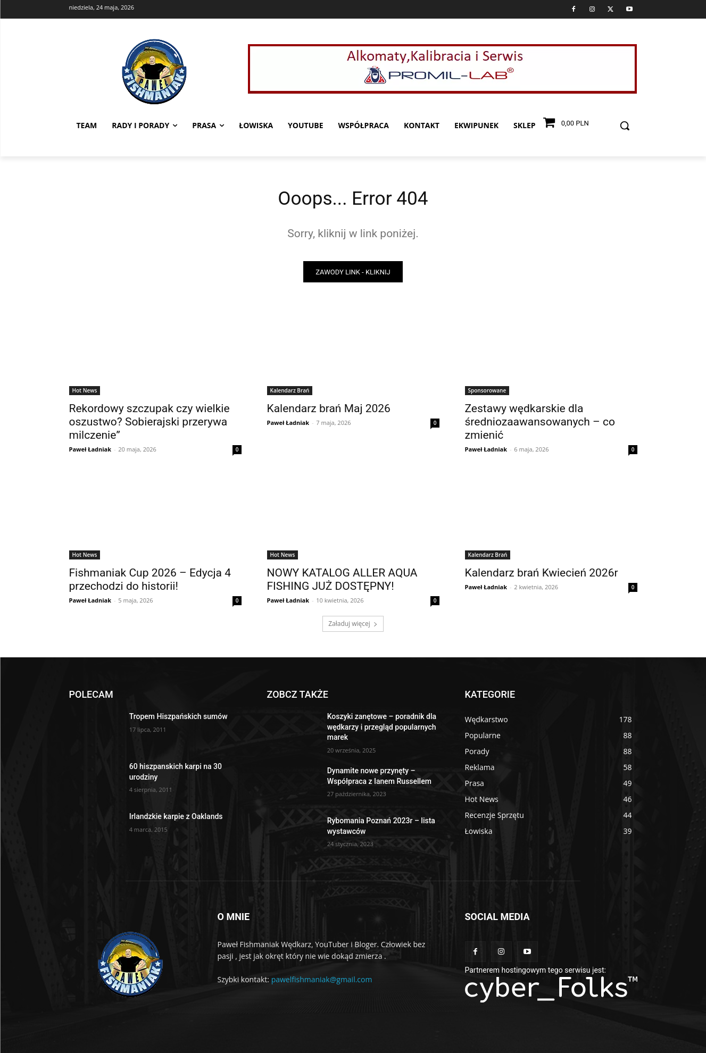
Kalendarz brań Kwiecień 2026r (541, 576)
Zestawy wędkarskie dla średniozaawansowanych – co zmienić (540, 425)
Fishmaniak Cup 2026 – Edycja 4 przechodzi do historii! (150, 583)
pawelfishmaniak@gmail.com (321, 982)
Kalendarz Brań (290, 394)
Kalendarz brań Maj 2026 (329, 412)
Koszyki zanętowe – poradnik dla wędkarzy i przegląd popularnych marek (381, 730)
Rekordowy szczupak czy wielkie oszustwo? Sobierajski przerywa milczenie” (149, 425)
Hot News (84, 394)
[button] (624, 125)
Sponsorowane (487, 394)
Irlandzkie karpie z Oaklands (176, 820)
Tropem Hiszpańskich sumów (178, 720)
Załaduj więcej (353, 627)
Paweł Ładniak (90, 453)
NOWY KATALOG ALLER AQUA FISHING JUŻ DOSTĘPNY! (342, 583)
